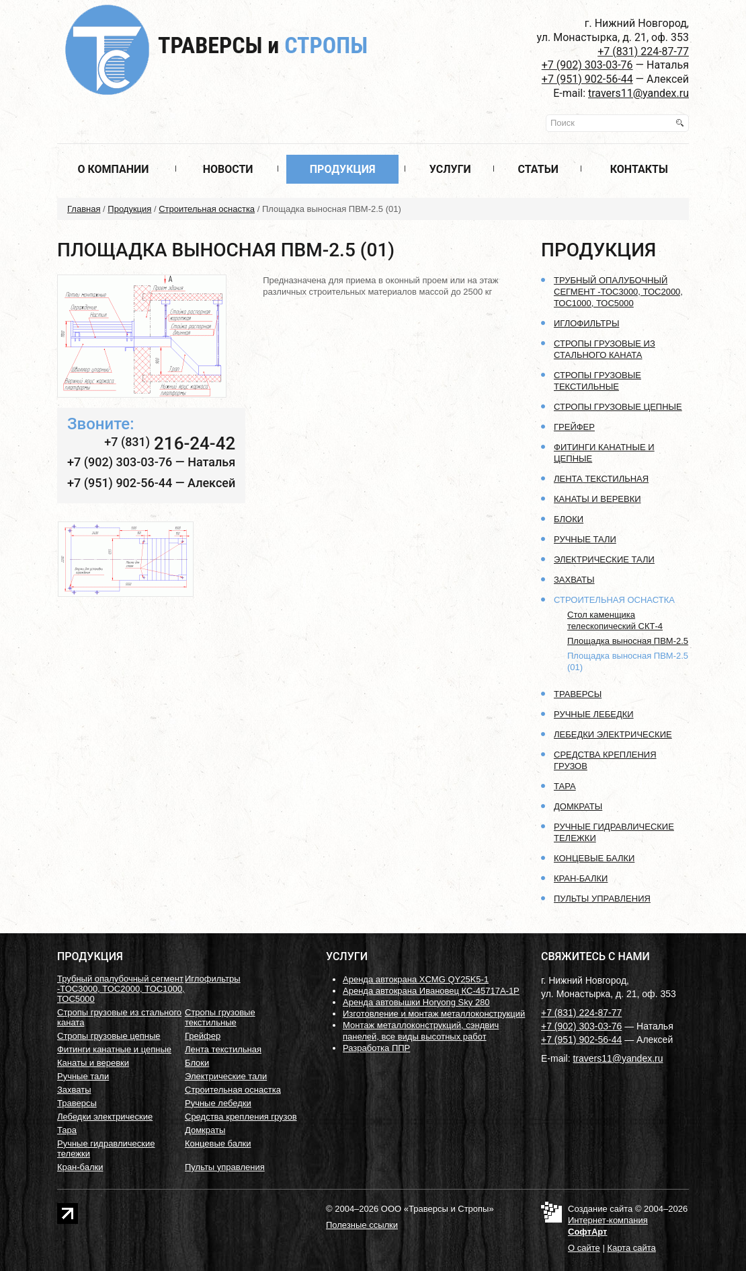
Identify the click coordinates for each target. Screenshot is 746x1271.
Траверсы (263, 45)
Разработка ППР (376, 1048)
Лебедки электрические (613, 734)
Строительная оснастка (207, 209)
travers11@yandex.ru (638, 93)
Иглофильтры (586, 323)
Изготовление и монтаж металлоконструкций (434, 1014)
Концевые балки (594, 858)
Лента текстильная (601, 479)
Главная (83, 209)
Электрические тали (604, 559)
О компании (113, 169)
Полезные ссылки (362, 1225)
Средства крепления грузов (241, 1117)
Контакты (639, 169)
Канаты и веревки (597, 499)
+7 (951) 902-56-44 (587, 79)
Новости (228, 169)
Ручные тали (585, 539)
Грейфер (574, 427)
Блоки (568, 519)
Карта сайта (631, 1248)
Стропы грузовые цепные (618, 407)
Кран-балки (581, 878)
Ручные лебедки (594, 714)
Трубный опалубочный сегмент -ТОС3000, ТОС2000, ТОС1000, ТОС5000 (618, 291)
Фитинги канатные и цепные (114, 1049)
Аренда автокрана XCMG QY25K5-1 (416, 979)
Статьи (538, 169)
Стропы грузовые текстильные (220, 1017)
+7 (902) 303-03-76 (587, 65)
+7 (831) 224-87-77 (643, 51)
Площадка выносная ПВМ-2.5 (627, 641)
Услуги (450, 169)
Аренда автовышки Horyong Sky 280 (416, 1002)
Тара (565, 786)
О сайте (584, 1248)
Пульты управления (602, 899)
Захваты (574, 580)
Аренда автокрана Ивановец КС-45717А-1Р (431, 991)
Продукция (343, 169)
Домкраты (578, 806)
